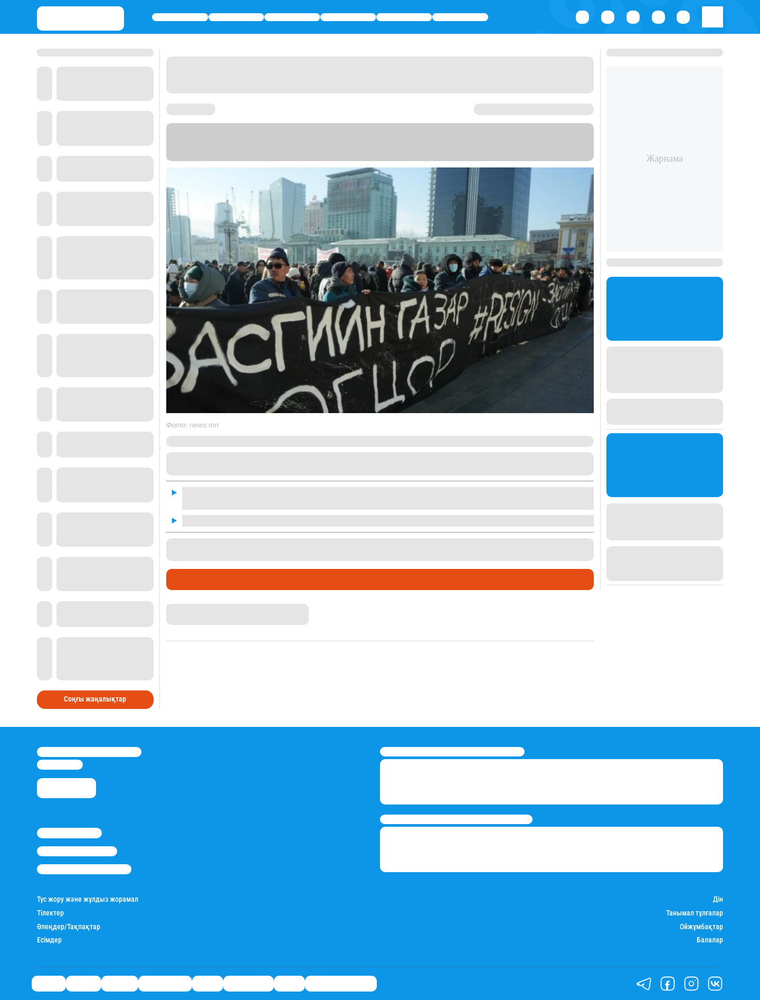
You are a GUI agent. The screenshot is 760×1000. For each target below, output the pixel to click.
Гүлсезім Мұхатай (195, 608)
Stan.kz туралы (69, 833)
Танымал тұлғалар (694, 913)
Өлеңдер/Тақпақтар (68, 927)
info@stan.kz (60, 765)
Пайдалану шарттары (84, 869)
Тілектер (50, 913)
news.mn (432, 146)
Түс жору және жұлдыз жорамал (87, 899)
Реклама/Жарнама (77, 851)
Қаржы (236, 17)
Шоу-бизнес (460, 17)
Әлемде (292, 17)
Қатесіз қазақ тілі (341, 983)
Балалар (710, 940)
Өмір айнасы (348, 17)
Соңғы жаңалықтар (95, 699)
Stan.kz (327, 146)
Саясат (179, 17)
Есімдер (49, 940)
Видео (289, 983)
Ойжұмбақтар (701, 927)
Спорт (403, 17)
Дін (718, 899)
